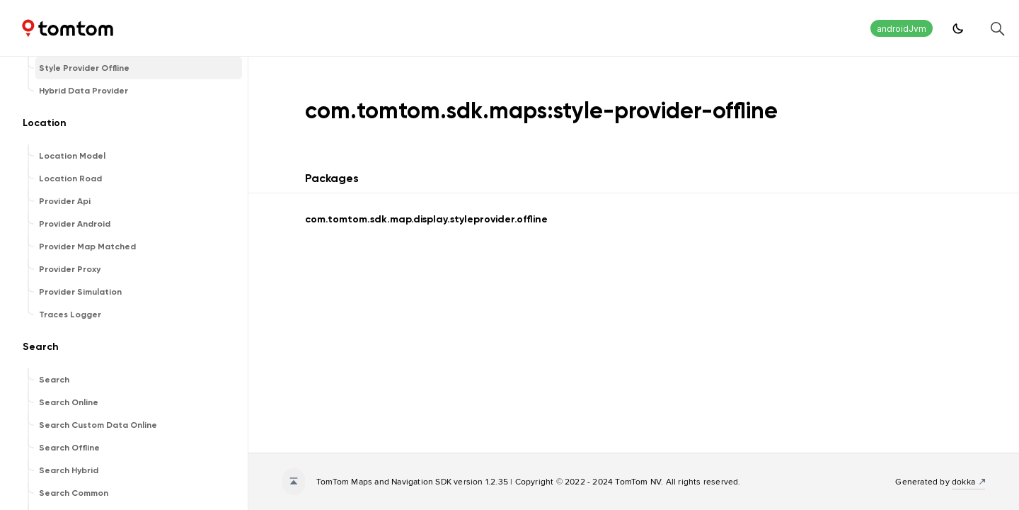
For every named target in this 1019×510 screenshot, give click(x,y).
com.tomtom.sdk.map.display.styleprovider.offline (426, 219)
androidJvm (901, 28)
